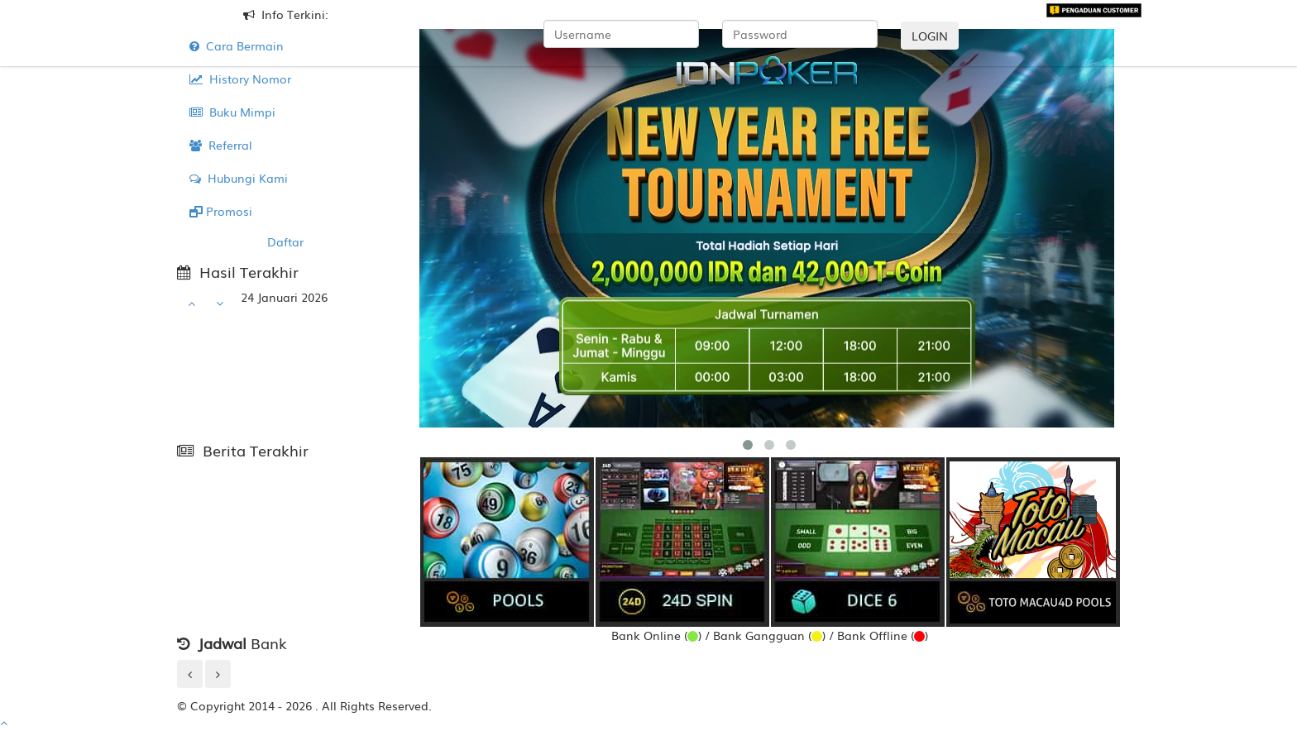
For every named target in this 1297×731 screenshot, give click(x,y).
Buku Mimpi (232, 111)
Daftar (285, 241)
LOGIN (930, 35)
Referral (220, 144)
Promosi (220, 211)
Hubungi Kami (238, 178)
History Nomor (240, 78)
